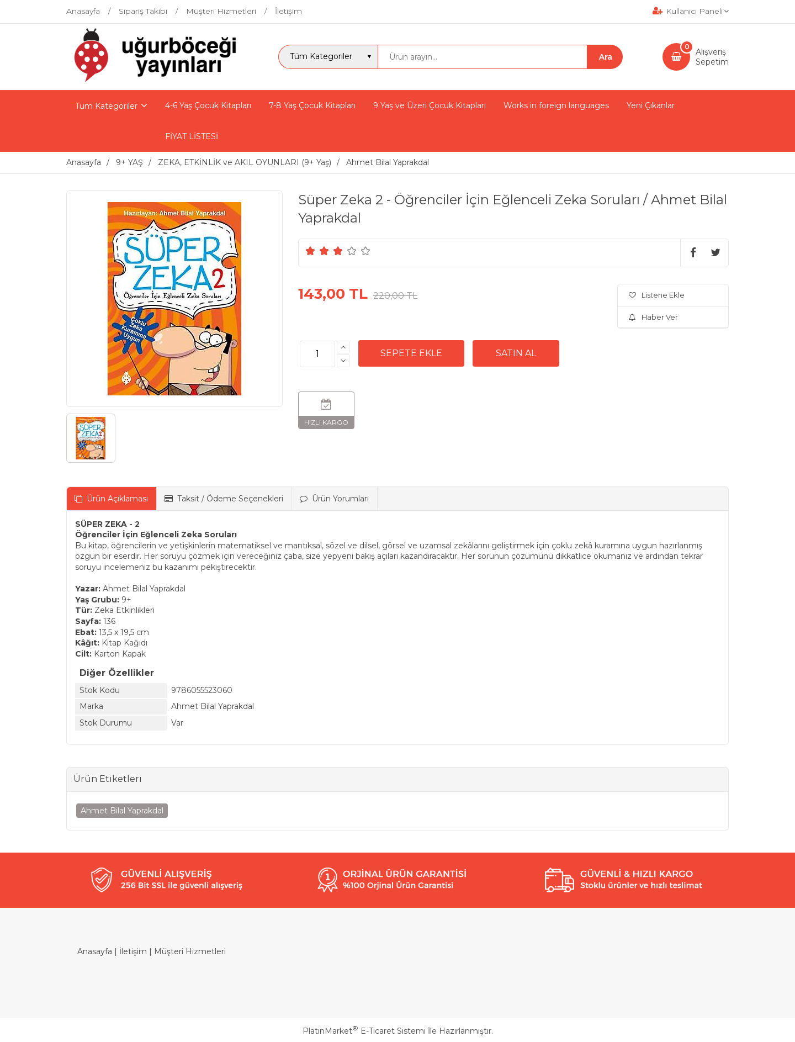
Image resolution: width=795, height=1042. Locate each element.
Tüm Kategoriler (106, 106)
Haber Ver (653, 317)
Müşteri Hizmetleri (190, 951)
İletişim (133, 951)
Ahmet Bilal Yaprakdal (122, 811)
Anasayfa (94, 951)
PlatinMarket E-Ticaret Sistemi (364, 1031)
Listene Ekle (657, 294)
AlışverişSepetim (712, 57)
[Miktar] (317, 354)
